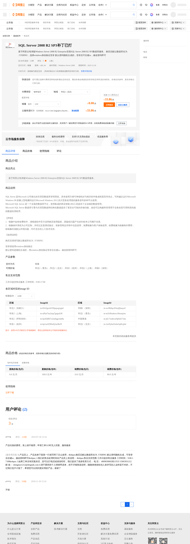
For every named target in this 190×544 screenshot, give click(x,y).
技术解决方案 (60, 529)
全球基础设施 (14, 534)
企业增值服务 (130, 534)
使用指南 (44, 151)
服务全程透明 (58, 137)
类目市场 (46, 22)
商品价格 (27, 151)
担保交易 (40, 137)
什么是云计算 (14, 529)
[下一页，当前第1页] (131, 504)
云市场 (92, 5)
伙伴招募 (82, 22)
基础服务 (128, 529)
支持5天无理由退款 (81, 137)
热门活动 (71, 22)
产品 (39, 5)
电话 (145, 52)
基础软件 (17, 36)
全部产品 (35, 529)
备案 (158, 5)
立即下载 (9, 392)
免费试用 (35, 534)
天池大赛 (81, 539)
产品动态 (35, 539)
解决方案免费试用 (109, 534)
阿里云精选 (58, 22)
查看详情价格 (86, 71)
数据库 (26, 36)
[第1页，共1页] (127, 504)
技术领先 (11, 539)
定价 (84, 5)
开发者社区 (83, 534)
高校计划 (105, 539)
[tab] (12, 363)
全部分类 (6, 36)
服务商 (146, 41)
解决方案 (49, 5)
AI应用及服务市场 (32, 22)
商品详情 (10, 151)
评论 (59, 151)
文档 (79, 529)
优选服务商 (102, 137)
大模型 (31, 5)
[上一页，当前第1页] (123, 504)
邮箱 (145, 57)
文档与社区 (61, 5)
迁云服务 (128, 539)
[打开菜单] (5, 5)
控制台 (165, 5)
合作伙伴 (102, 5)
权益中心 (74, 5)
